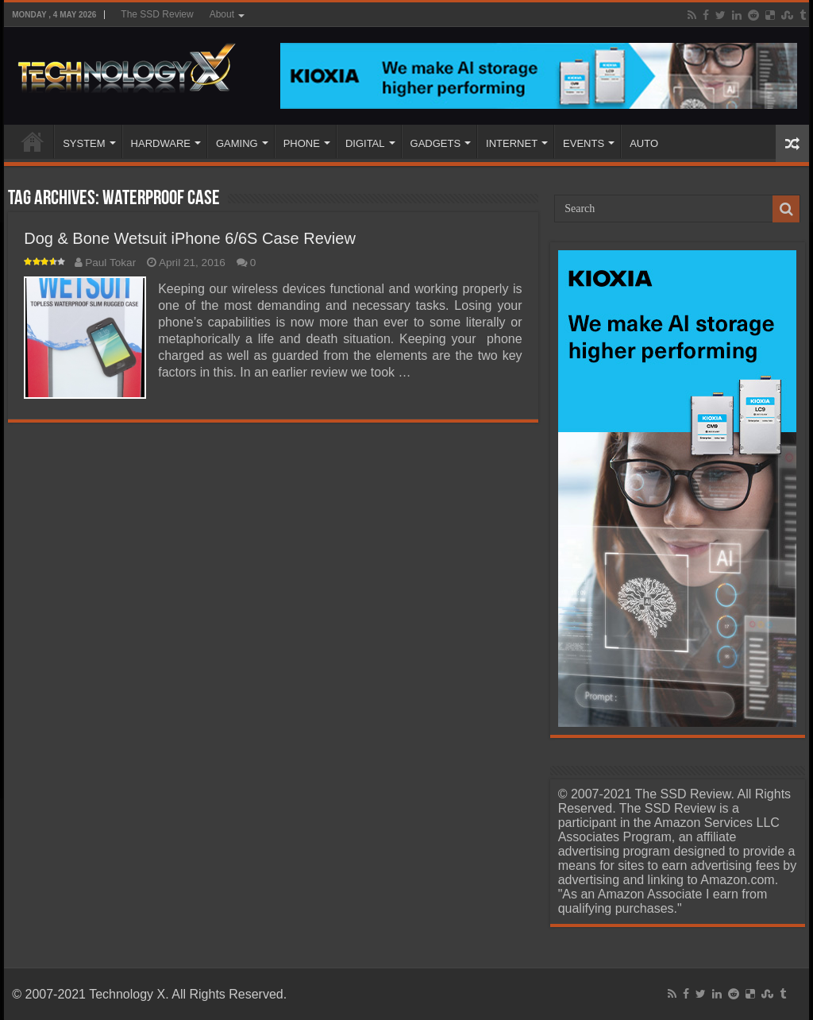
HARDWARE (161, 143)
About (222, 14)
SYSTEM (84, 143)
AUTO (644, 143)
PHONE (301, 143)
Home (32, 141)
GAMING (237, 143)
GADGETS (435, 143)
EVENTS (583, 143)
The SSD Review (157, 14)
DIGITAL (365, 143)
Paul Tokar (110, 263)
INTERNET (512, 143)
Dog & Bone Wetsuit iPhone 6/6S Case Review (190, 238)
